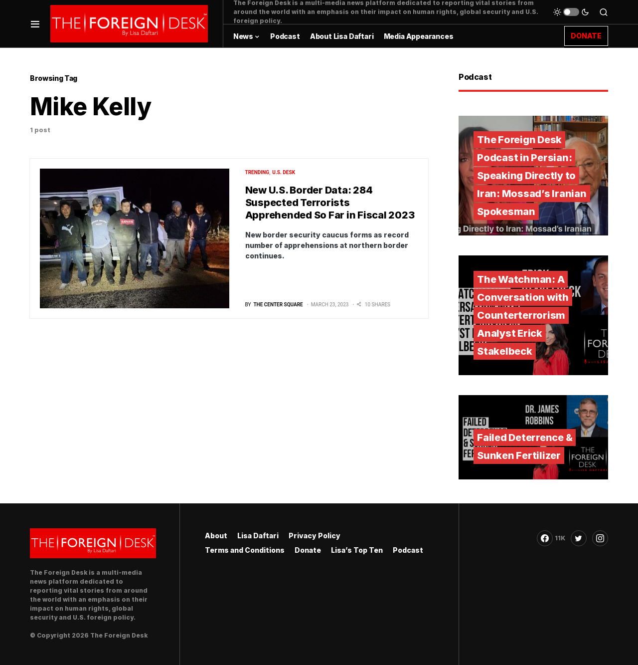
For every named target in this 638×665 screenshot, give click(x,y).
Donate (308, 550)
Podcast (408, 550)
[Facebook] (551, 538)
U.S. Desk (283, 172)
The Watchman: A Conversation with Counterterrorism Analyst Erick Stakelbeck (523, 315)
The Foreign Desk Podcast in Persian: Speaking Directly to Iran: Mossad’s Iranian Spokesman (532, 176)
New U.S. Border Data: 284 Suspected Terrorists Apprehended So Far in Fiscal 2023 (330, 202)
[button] (35, 23)
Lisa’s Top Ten (357, 550)
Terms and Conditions (245, 550)
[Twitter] (579, 538)
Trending (257, 172)
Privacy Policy (314, 535)
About (216, 535)
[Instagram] (600, 538)
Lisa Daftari (258, 535)
